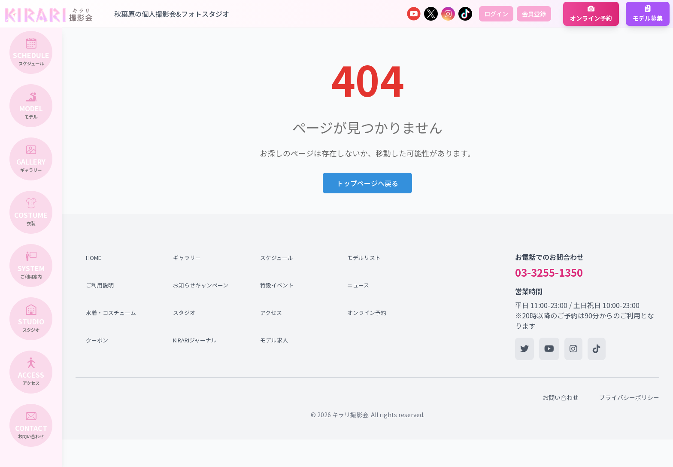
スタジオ (184, 312)
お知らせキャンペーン (198, 285)
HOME (93, 257)
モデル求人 (274, 340)
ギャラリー (187, 257)
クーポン (97, 340)
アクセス (271, 312)
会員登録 (534, 13)
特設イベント (277, 285)
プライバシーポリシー (629, 397)
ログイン (496, 13)
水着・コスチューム (111, 312)
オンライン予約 (366, 312)
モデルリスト (364, 257)
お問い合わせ (561, 397)
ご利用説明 (100, 285)
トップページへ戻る (367, 183)
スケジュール (276, 257)
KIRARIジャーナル (195, 340)
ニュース (358, 285)
